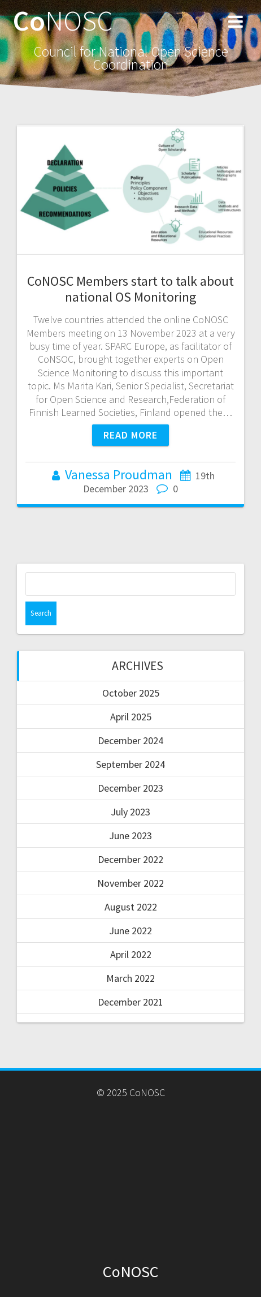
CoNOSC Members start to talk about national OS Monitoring (130, 289)
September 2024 (130, 764)
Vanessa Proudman (118, 474)
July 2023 (130, 811)
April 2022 (130, 954)
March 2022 (130, 978)
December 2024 (130, 740)
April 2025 (130, 716)
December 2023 (130, 787)
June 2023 (130, 835)
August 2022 (131, 906)
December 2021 (130, 1001)
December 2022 (130, 859)
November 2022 (130, 883)
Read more (130, 434)
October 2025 (130, 692)
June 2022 (130, 930)
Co (63, 20)
